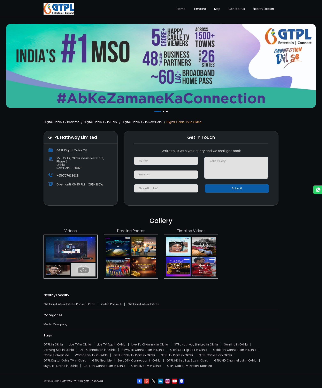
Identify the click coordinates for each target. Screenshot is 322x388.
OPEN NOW (95, 184)
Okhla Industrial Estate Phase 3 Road (69, 304)
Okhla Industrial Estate (143, 304)
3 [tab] (167, 112)
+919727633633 (67, 176)
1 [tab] (155, 112)
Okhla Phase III (111, 304)
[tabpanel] (161, 66)
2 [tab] (164, 112)
